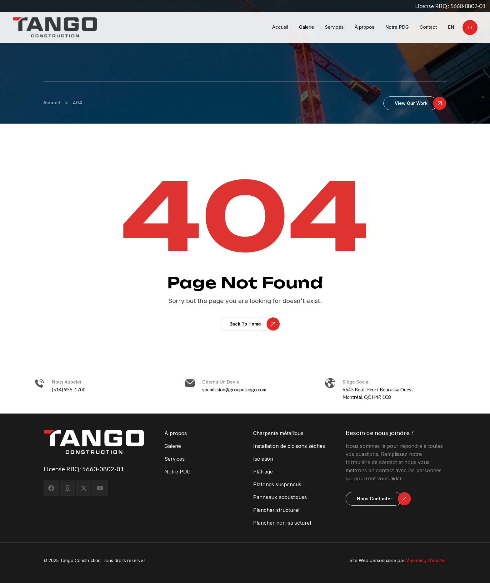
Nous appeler (67, 382)
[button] (470, 27)
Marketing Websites (426, 560)
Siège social (356, 382)
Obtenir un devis (220, 382)
